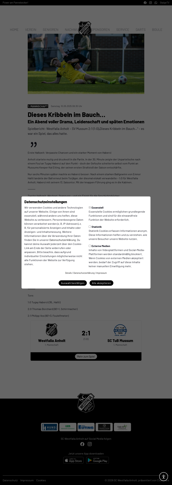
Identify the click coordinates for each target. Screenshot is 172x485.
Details (68, 273)
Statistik (95, 226)
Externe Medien (99, 245)
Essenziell (96, 207)
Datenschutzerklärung (62, 239)
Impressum (101, 273)
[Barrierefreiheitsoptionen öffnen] (163, 476)
